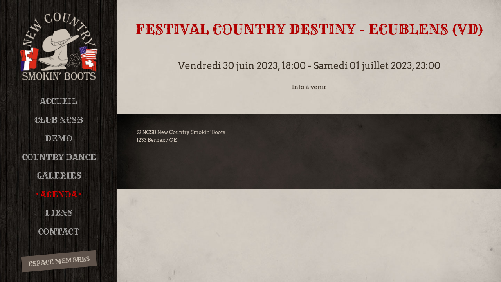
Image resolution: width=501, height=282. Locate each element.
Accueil (58, 101)
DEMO (58, 138)
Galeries (58, 175)
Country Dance (59, 157)
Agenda (58, 194)
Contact (58, 231)
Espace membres (58, 261)
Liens (59, 213)
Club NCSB (58, 120)
